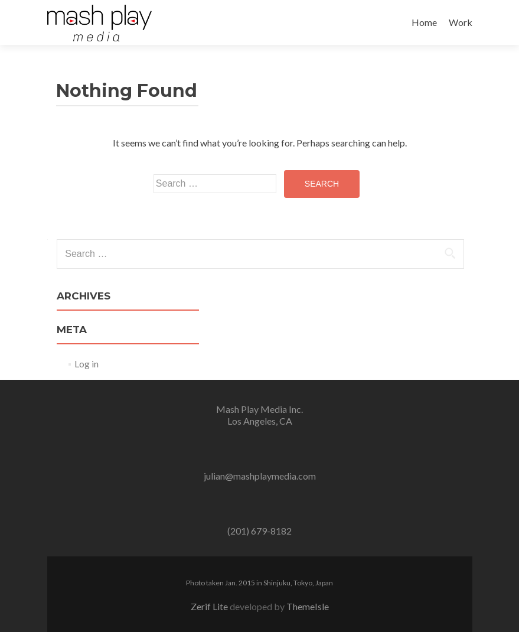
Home (424, 22)
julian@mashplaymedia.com (260, 475)
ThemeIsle (307, 606)
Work (460, 22)
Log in (86, 363)
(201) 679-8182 (259, 530)
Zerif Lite (210, 606)
